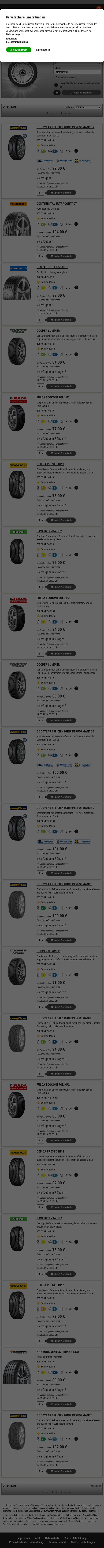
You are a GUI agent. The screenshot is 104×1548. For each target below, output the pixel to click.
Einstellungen (44, 49)
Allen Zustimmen (18, 49)
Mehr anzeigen (14, 34)
